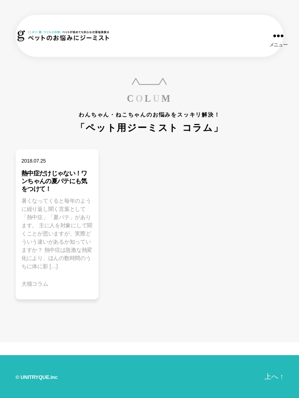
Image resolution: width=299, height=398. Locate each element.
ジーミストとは (117, 349)
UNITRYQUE (35, 377)
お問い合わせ (211, 349)
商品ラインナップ (61, 349)
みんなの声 (165, 349)
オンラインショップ (267, 349)
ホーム (16, 348)
